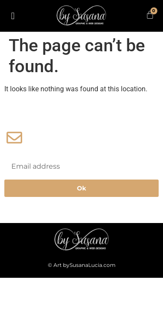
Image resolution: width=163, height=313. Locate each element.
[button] (13, 15)
